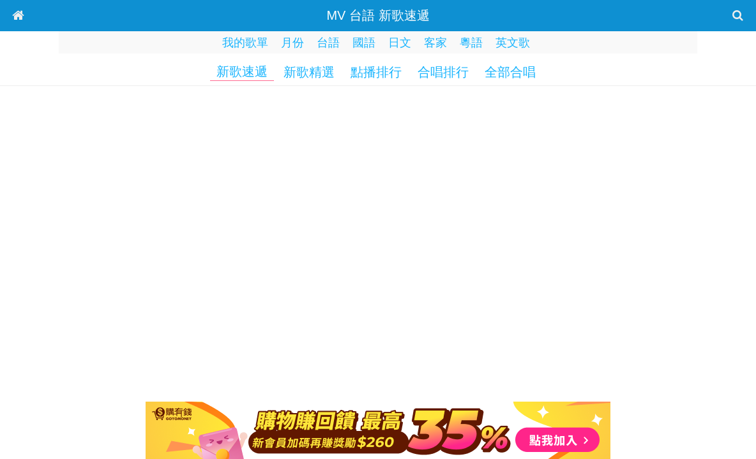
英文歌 (512, 42)
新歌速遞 (242, 71)
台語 (328, 42)
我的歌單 (245, 42)
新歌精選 (309, 72)
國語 (363, 42)
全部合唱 (510, 72)
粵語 (471, 42)
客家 (435, 42)
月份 (292, 42)
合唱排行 (443, 72)
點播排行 (376, 72)
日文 (399, 42)
